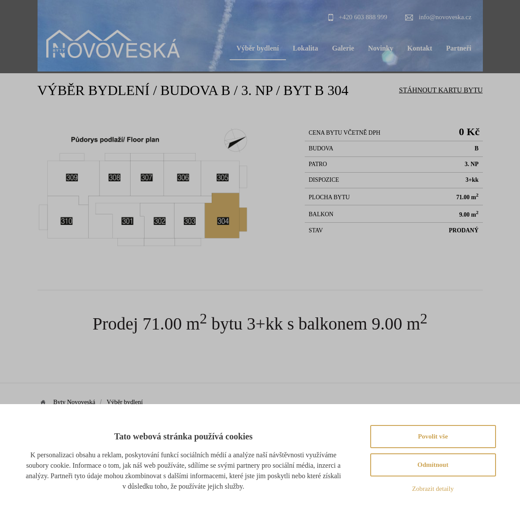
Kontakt (419, 48)
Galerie (343, 48)
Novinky (380, 48)
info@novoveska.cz (445, 16)
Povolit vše (433, 436)
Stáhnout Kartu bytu (441, 90)
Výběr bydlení (258, 48)
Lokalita (305, 48)
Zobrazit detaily (433, 488)
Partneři (459, 48)
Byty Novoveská (75, 401)
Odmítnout (432, 464)
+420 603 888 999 (363, 16)
